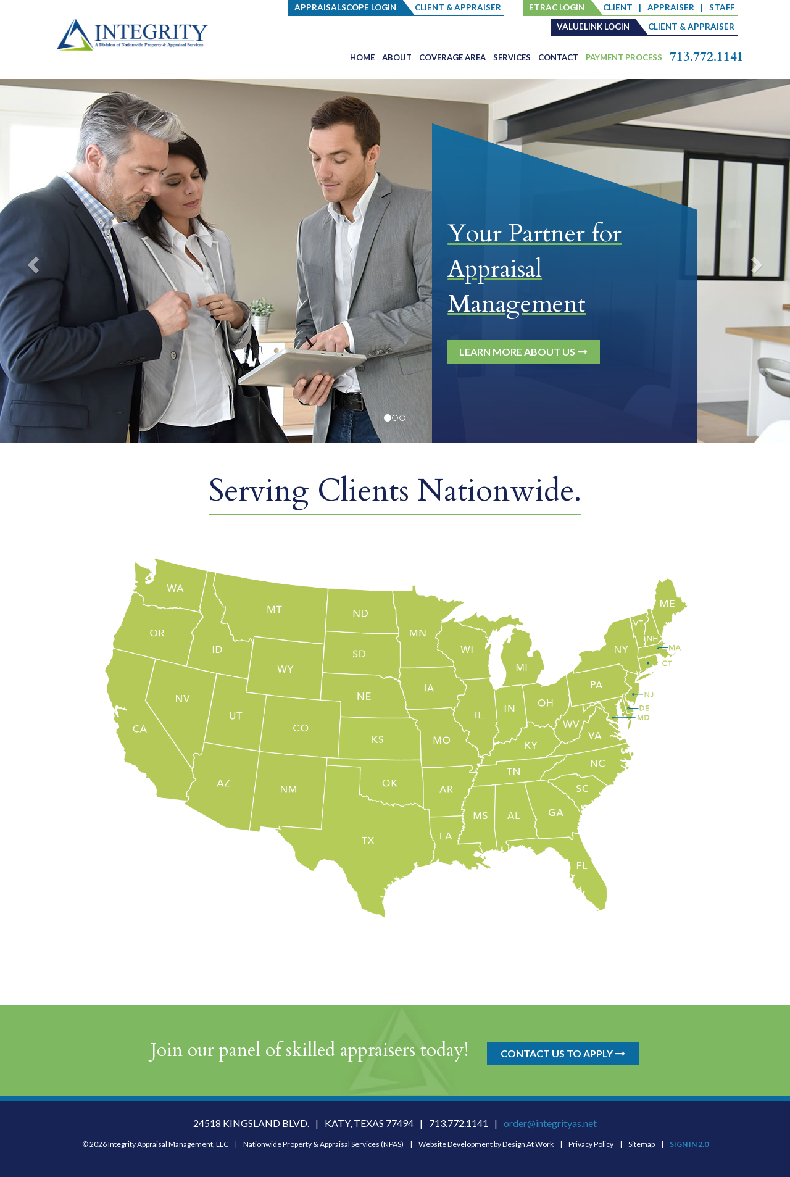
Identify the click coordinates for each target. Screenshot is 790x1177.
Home (362, 57)
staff (721, 7)
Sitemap (641, 1144)
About (397, 57)
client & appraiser (458, 7)
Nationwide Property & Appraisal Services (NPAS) (323, 1144)
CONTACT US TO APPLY (563, 1053)
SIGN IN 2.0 (689, 1144)
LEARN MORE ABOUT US (523, 351)
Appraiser (670, 7)
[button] (31, 261)
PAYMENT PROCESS (624, 57)
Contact (558, 57)
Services (512, 57)
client (618, 7)
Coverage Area (452, 57)
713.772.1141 (707, 57)
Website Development (455, 1144)
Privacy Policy (590, 1144)
